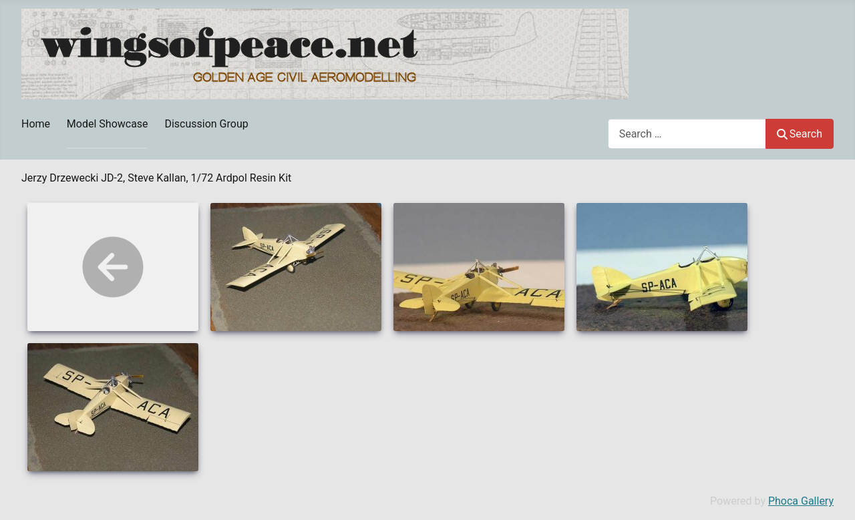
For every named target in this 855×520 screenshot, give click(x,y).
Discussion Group (206, 123)
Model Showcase (107, 123)
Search (799, 133)
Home (35, 123)
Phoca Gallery (801, 501)
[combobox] (687, 134)
